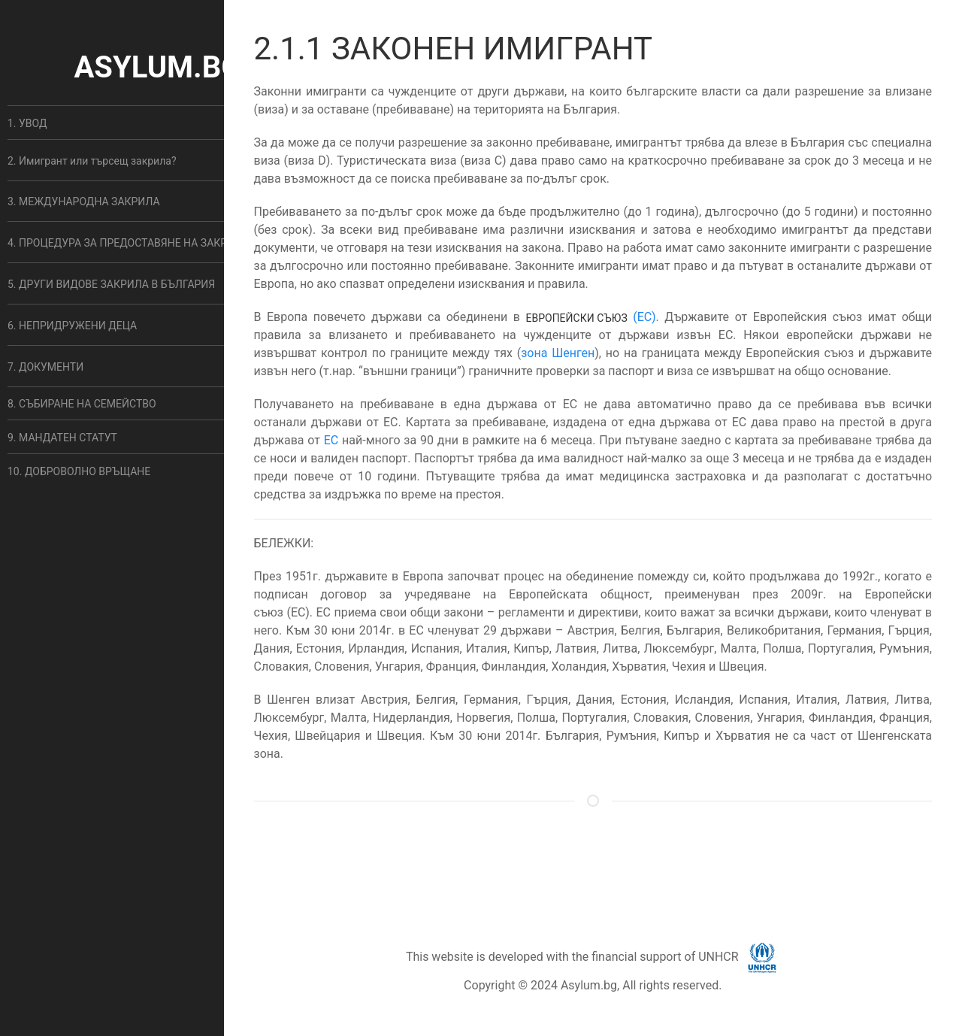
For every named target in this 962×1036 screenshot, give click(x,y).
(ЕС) (644, 317)
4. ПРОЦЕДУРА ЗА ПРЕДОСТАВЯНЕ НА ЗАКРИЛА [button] (128, 243)
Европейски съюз (576, 318)
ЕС (331, 440)
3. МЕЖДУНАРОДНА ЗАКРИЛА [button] (84, 201)
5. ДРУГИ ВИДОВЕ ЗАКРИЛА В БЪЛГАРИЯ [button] (111, 284)
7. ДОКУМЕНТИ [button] (45, 367)
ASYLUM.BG (157, 67)
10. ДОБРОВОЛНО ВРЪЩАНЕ (79, 471)
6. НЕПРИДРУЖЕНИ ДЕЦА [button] (72, 326)
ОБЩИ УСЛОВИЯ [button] (578, 860)
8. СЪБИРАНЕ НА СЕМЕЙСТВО (82, 404)
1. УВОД (27, 123)
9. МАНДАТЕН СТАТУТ (62, 438)
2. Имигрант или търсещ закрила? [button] (92, 161)
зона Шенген (557, 353)
